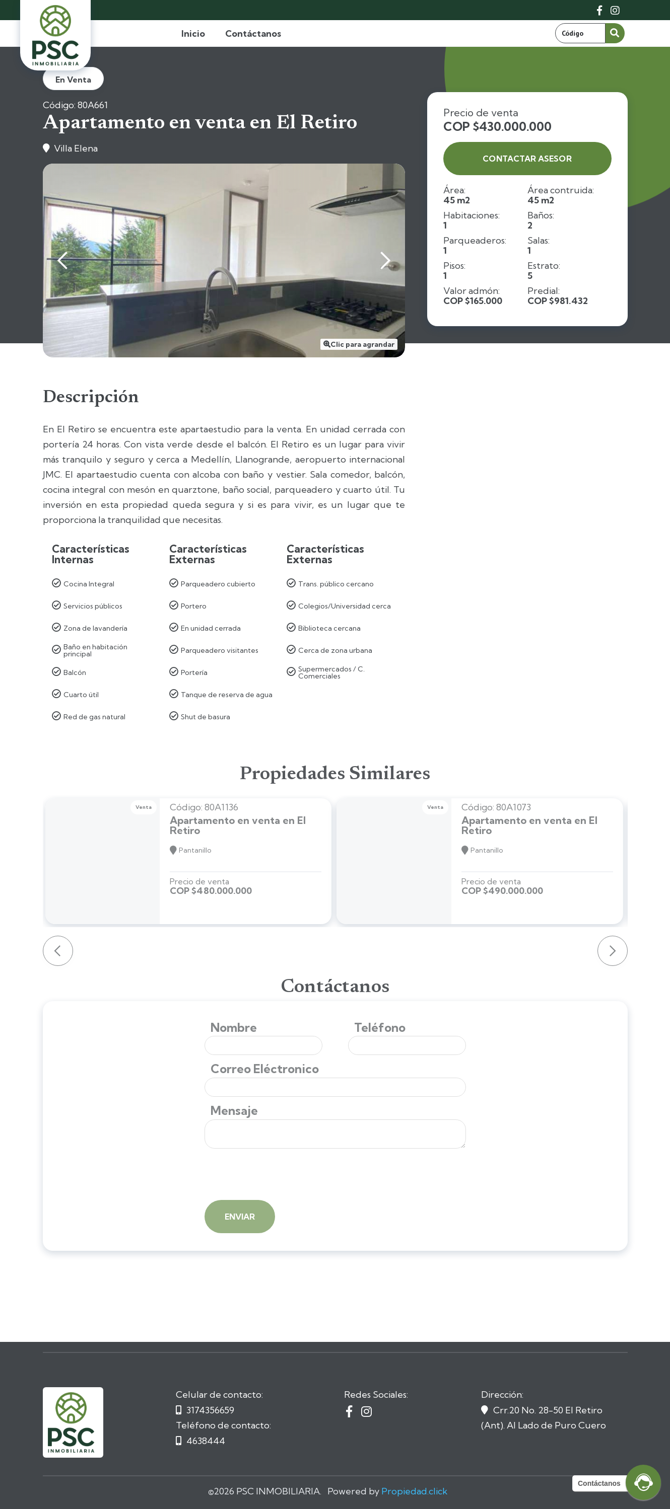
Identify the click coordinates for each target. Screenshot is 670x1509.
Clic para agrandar (362, 344)
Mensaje (234, 1110)
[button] (63, 260)
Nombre (234, 1027)
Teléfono (380, 1027)
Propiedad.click (414, 1491)
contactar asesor (527, 159)
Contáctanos (253, 33)
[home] (55, 35)
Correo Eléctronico (265, 1069)
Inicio (193, 33)
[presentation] (281, 1175)
